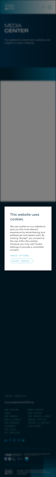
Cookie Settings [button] (19, 255)
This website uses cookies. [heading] (24, 216)
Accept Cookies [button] (20, 261)
